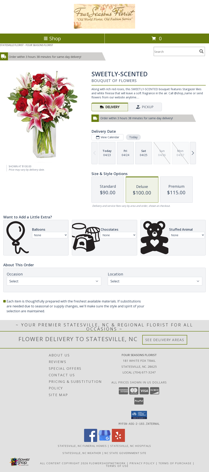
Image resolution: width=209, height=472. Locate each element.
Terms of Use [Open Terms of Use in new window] (117, 466)
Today (133, 137)
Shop (52, 38)
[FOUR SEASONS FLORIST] (104, 27)
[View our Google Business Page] (104, 441)
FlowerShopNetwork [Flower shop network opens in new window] (107, 463)
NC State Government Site (125, 453)
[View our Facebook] (90, 441)
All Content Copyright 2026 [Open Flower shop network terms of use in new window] (64, 463)
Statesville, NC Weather (81, 453)
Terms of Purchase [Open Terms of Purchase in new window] (175, 463)
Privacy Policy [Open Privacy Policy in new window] (142, 463)
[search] (201, 51)
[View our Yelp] (118, 441)
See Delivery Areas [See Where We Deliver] (164, 339)
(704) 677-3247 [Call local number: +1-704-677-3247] (144, 372)
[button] (139, 415)
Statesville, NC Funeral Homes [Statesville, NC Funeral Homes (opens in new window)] (82, 445)
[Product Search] (176, 51)
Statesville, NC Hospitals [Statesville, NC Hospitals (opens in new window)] (130, 445)
